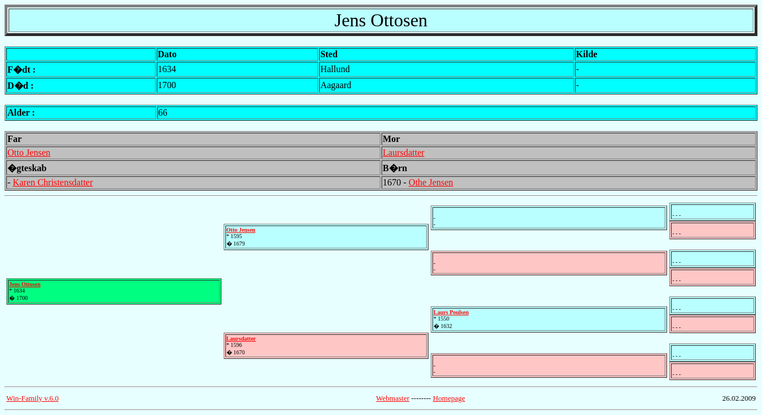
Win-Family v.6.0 (32, 398)
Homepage (449, 398)
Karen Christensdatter (53, 182)
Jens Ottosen (25, 284)
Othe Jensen (430, 182)
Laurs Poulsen (451, 312)
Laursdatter (403, 152)
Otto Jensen (28, 152)
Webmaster (392, 398)
